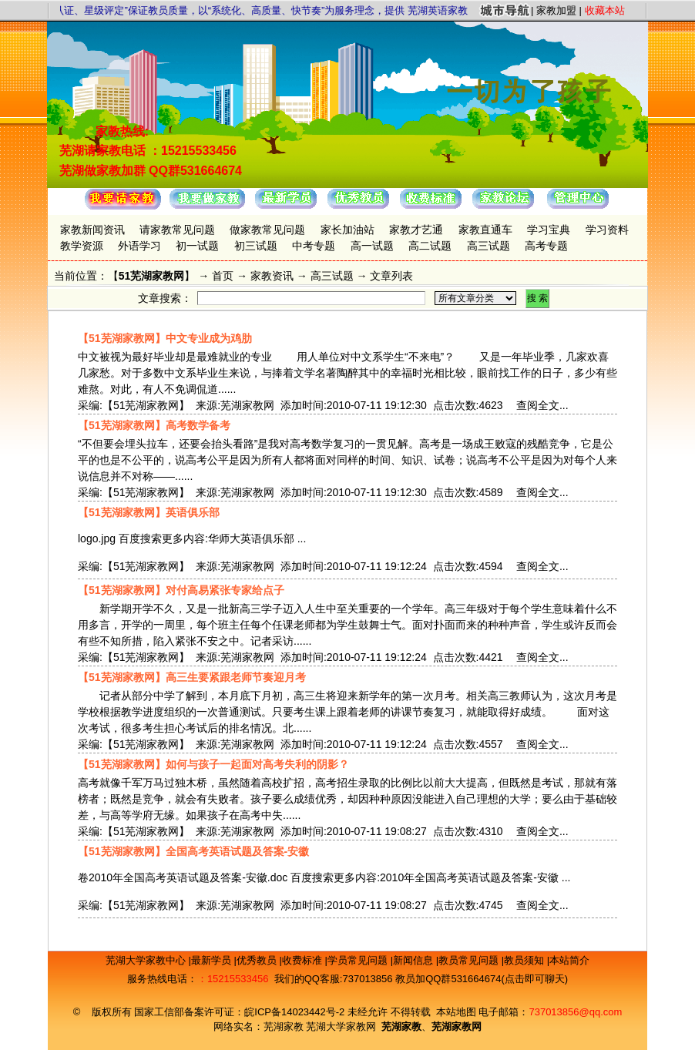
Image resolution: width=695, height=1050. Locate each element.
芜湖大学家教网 (341, 1026)
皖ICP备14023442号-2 (296, 1012)
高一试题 (372, 246)
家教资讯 (272, 276)
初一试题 (197, 246)
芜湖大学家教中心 (147, 960)
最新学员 (212, 960)
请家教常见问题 (177, 229)
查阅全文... (542, 405)
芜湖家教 (284, 1026)
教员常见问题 (470, 960)
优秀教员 (258, 960)
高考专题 (546, 246)
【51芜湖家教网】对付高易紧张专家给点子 (181, 590)
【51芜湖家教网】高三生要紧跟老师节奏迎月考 (192, 677)
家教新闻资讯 (92, 229)
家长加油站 (347, 229)
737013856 (367, 979)
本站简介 (569, 960)
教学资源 (81, 246)
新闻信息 (414, 960)
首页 (222, 276)
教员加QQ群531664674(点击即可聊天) (481, 979)
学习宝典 (548, 229)
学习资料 (607, 229)
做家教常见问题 (267, 229)
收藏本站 (605, 10)
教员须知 (525, 960)
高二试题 (430, 246)
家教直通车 (485, 229)
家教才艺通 (416, 229)
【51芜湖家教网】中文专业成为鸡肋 (165, 338)
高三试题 (488, 246)
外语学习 (139, 246)
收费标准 (303, 960)
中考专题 (313, 246)
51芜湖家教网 (152, 276)
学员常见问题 (359, 960)
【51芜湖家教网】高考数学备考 (154, 425)
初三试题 (255, 246)
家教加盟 (556, 10)
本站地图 (456, 1012)
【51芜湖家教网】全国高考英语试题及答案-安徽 (193, 851)
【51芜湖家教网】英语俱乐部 (149, 512)
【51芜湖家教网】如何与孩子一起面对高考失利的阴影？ (213, 764)
